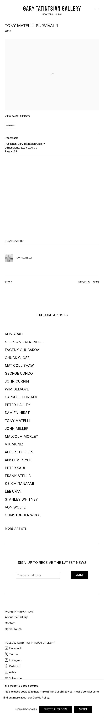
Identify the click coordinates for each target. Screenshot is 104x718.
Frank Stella (18, 476)
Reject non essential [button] (56, 709)
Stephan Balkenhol (24, 342)
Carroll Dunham (21, 397)
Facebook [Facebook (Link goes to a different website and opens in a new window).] (13, 648)
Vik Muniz (14, 444)
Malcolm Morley (21, 436)
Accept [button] (83, 709)
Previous (84, 282)
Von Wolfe (15, 507)
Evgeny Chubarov (22, 350)
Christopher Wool (23, 515)
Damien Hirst (17, 413)
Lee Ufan (13, 491)
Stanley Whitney (21, 499)
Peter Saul (15, 468)
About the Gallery (16, 617)
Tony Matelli (17, 421)
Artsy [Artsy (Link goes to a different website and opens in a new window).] (10, 672)
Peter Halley (17, 405)
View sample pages (17, 116)
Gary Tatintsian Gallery (52, 9)
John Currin (17, 381)
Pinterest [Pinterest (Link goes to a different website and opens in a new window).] (13, 666)
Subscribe (13, 678)
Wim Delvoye (17, 389)
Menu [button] (96, 9)
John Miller (16, 428)
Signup (79, 574)
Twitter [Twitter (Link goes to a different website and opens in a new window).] (11, 654)
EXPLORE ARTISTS (52, 315)
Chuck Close (17, 358)
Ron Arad (14, 334)
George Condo (19, 373)
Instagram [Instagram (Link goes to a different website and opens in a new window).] (13, 660)
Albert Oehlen (19, 452)
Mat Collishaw (19, 365)
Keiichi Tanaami (19, 483)
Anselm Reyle (18, 460)
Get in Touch (13, 629)
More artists (16, 528)
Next (96, 282)
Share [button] (11, 125)
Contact (10, 623)
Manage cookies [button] (26, 709)
